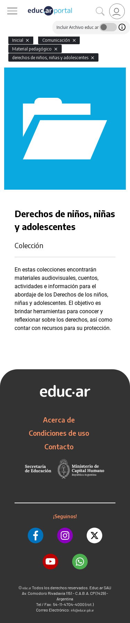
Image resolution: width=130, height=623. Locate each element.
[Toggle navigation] (6, 4)
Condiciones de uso (59, 433)
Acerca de (59, 420)
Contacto (58, 446)
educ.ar (27, 588)
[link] (117, 11)
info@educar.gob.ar (82, 610)
